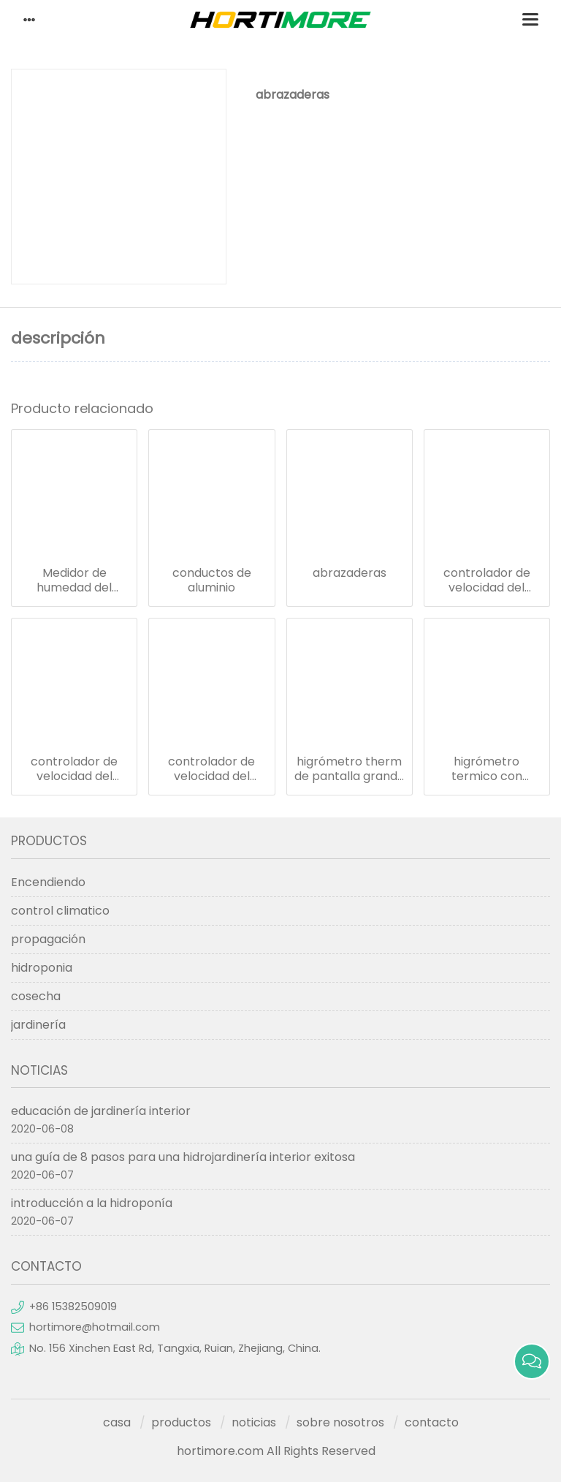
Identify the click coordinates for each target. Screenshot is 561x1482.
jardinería (38, 1024)
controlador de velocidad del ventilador (74, 769)
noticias (254, 1422)
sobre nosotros (340, 1422)
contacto (432, 1422)
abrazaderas (349, 573)
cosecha (36, 996)
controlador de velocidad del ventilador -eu (486, 580)
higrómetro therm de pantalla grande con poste (349, 769)
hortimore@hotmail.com (94, 1327)
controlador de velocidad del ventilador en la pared (211, 769)
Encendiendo (48, 882)
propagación (48, 939)
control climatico (60, 910)
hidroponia (41, 967)
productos (181, 1422)
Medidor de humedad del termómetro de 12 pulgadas (74, 580)
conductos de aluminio (211, 580)
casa (117, 1422)
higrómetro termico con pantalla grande (486, 769)
